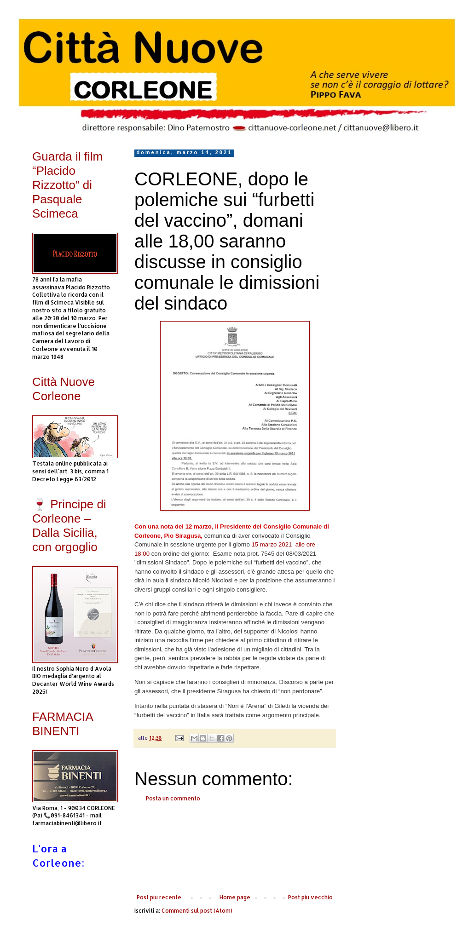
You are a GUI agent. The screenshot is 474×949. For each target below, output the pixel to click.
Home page (235, 897)
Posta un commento (173, 798)
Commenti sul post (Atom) (197, 910)
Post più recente (159, 897)
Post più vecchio (310, 897)
